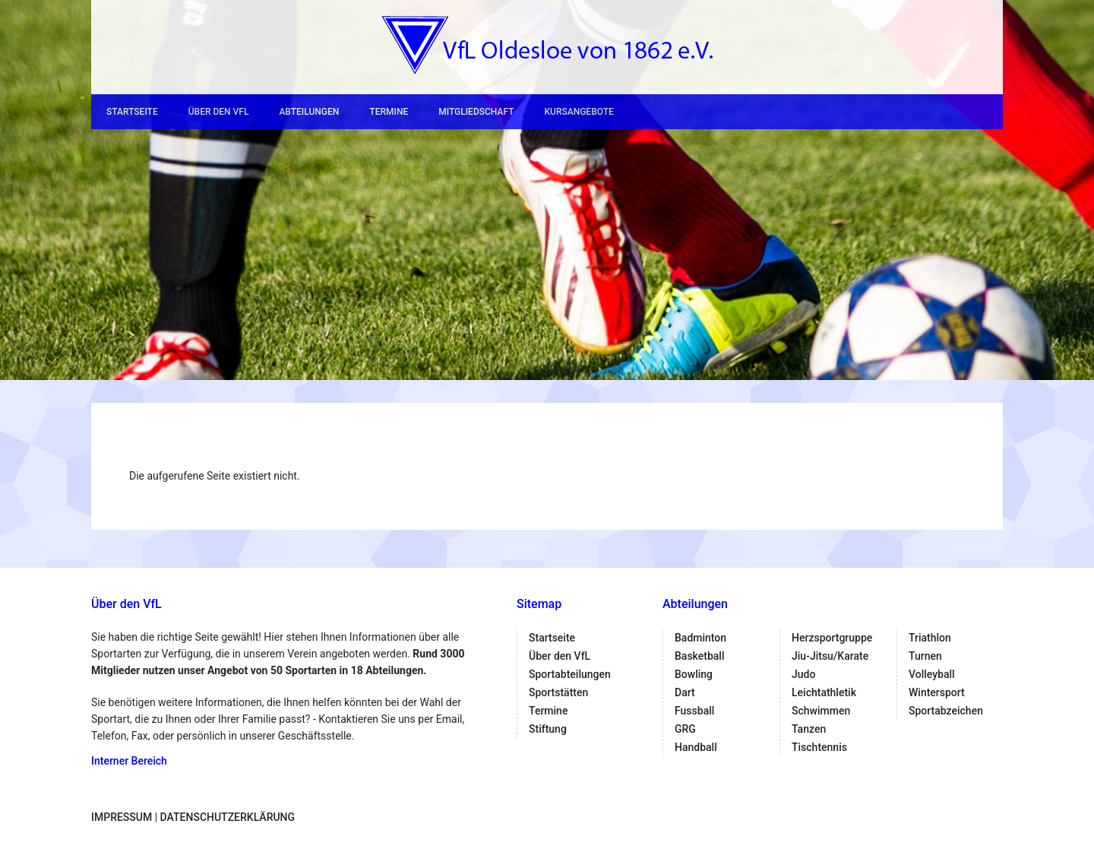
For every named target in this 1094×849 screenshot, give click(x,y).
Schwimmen (821, 711)
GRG (685, 729)
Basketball (699, 656)
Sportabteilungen (570, 674)
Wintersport (937, 692)
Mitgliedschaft (476, 111)
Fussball (694, 711)
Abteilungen (309, 111)
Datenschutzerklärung (227, 817)
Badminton (700, 638)
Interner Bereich (129, 761)
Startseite (132, 111)
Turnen (925, 656)
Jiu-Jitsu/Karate (830, 656)
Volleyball (932, 674)
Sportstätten (558, 692)
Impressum (121, 817)
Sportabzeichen (946, 711)
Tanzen (809, 729)
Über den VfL (218, 111)
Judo (803, 674)
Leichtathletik (824, 692)
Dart (685, 692)
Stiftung (548, 729)
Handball (696, 747)
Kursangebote (578, 111)
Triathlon (930, 638)
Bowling (694, 674)
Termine (388, 111)
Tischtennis (819, 747)
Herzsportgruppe (832, 638)
